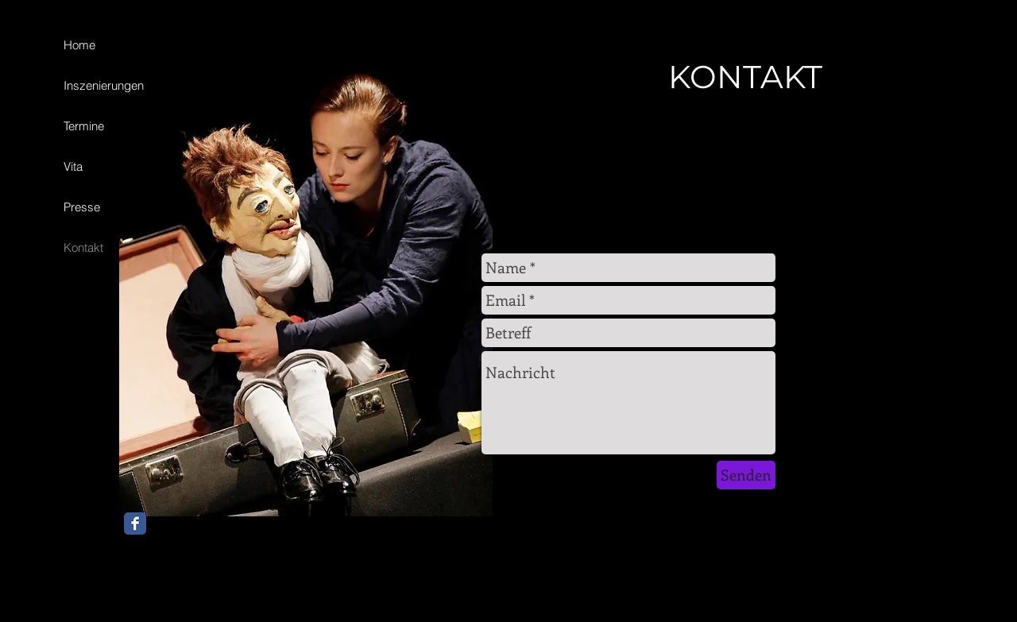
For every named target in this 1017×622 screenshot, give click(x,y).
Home (79, 44)
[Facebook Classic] (135, 523)
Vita (73, 166)
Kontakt (83, 247)
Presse (82, 206)
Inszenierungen (104, 85)
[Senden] (746, 475)
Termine (84, 125)
